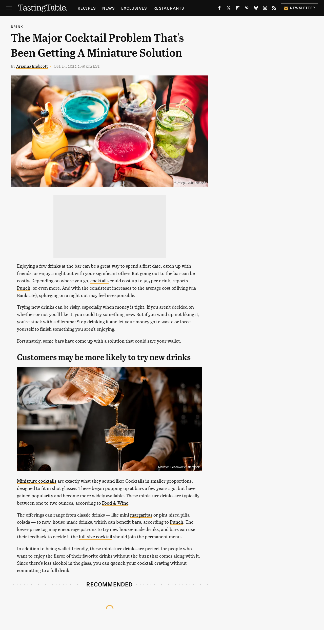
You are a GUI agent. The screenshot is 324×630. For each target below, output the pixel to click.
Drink (17, 26)
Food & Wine (115, 503)
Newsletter (299, 7)
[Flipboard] (237, 9)
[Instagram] (265, 9)
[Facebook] (219, 9)
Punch (23, 288)
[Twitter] (228, 9)
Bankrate (26, 295)
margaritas (141, 514)
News (108, 8)
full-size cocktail (95, 536)
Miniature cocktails (36, 481)
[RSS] (274, 9)
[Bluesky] (255, 9)
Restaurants (168, 8)
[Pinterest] (246, 9)
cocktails (99, 280)
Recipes (87, 8)
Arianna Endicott (32, 66)
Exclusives (134, 8)
